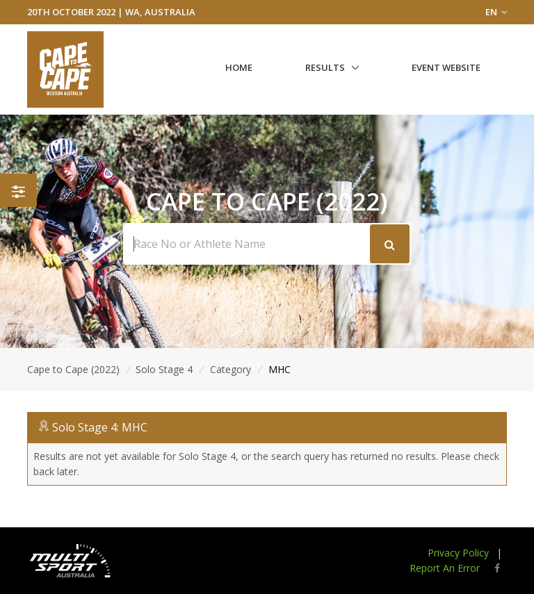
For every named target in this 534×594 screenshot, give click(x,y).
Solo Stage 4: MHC (99, 427)
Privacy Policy (458, 552)
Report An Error (445, 568)
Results (325, 67)
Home (238, 67)
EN (496, 12)
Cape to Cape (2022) (73, 369)
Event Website (446, 67)
